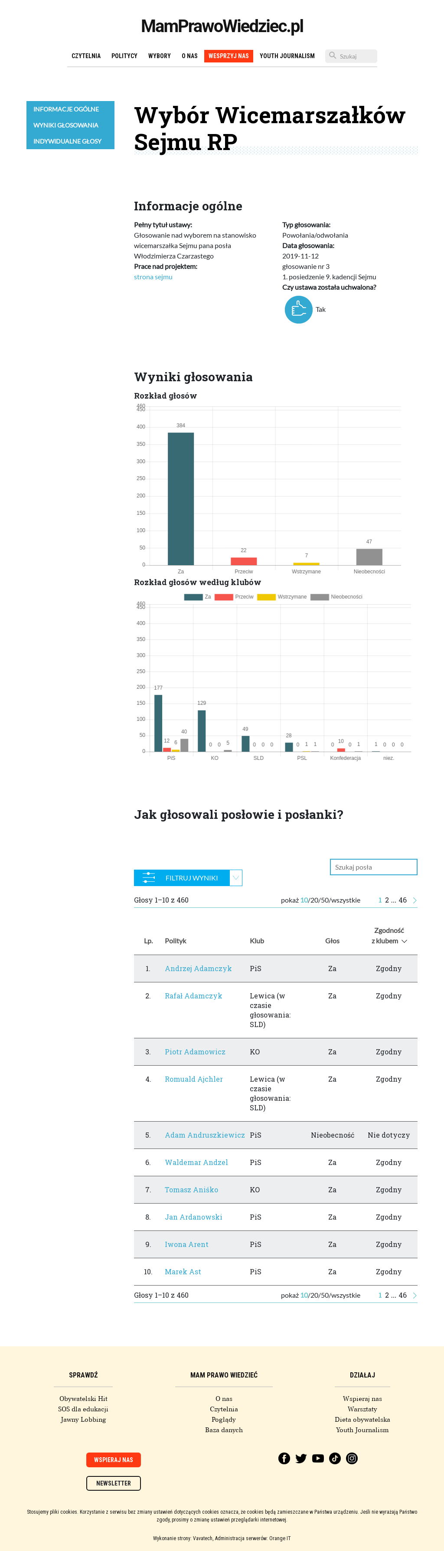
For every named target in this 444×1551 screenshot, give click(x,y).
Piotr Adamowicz (195, 1051)
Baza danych (224, 1430)
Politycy (124, 55)
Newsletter (113, 1483)
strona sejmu (153, 276)
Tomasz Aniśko (191, 1189)
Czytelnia (86, 55)
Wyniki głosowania (65, 125)
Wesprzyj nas (229, 55)
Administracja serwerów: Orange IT (253, 1538)
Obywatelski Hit (83, 1398)
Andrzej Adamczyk (198, 968)
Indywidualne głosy (67, 141)
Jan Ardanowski (193, 1216)
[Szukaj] (351, 56)
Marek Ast (183, 1271)
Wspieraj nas (362, 1398)
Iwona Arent (187, 1244)
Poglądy (224, 1419)
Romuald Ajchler (194, 1078)
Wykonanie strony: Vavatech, (183, 1538)
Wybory (159, 55)
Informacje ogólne (66, 109)
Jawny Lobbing (83, 1419)
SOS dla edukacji (83, 1409)
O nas (190, 55)
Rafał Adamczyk (193, 995)
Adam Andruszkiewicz (205, 1134)
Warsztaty (362, 1409)
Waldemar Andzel (196, 1162)
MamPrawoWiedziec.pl (222, 26)
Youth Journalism (287, 55)
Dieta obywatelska (362, 1419)
